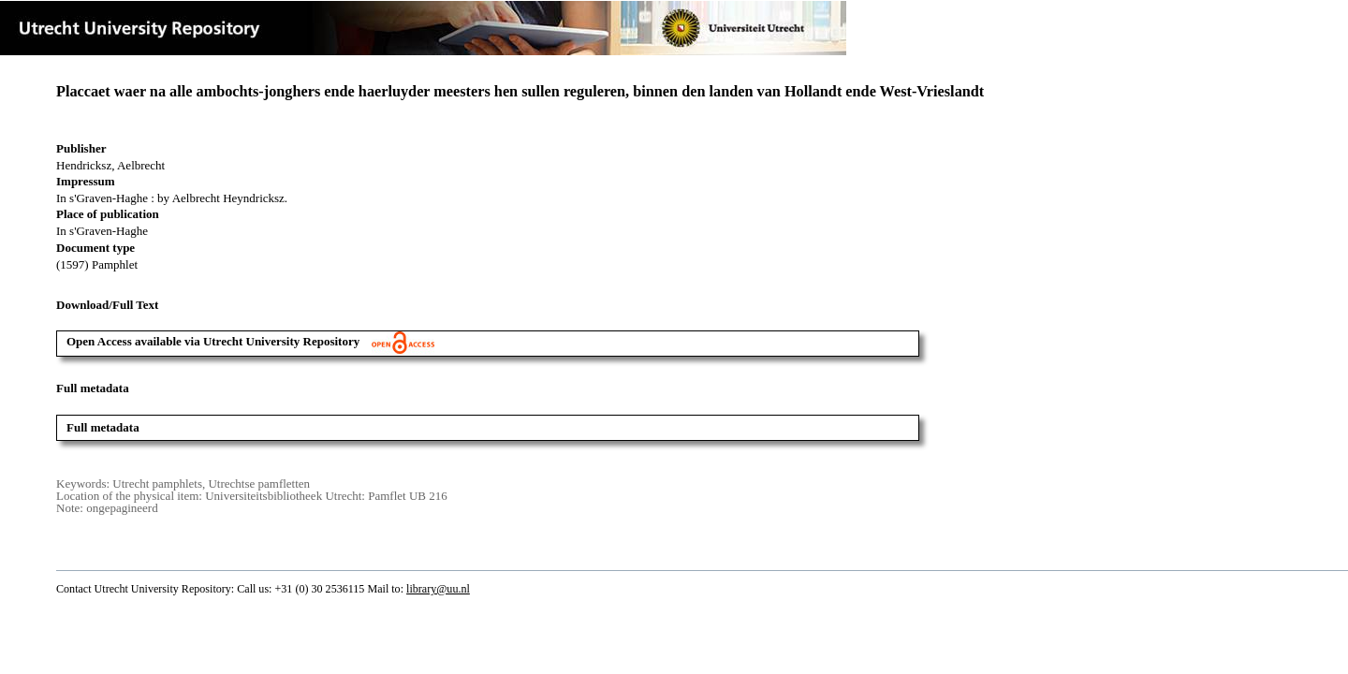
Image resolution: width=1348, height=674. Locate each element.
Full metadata (102, 427)
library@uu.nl (438, 588)
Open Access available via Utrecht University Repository (250, 341)
